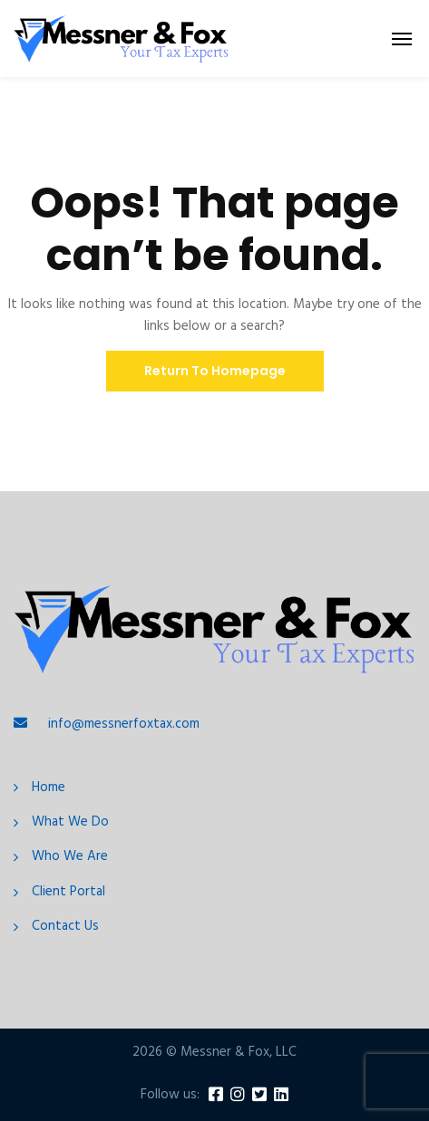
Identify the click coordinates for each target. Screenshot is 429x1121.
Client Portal (68, 892)
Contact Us (65, 926)
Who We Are (70, 856)
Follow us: (170, 1095)
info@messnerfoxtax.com (124, 724)
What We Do (70, 822)
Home (48, 788)
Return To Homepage (215, 371)
